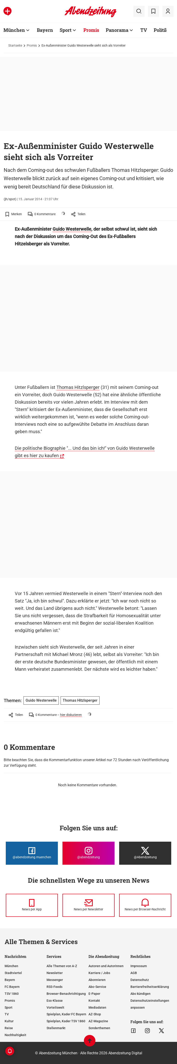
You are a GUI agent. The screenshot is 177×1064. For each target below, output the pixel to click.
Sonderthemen (99, 1028)
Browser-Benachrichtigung (66, 993)
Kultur (9, 1021)
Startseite (15, 45)
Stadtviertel (13, 973)
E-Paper (94, 993)
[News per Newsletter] (88, 905)
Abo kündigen (140, 993)
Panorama (117, 30)
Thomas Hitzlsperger (78, 387)
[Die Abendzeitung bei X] (145, 853)
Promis (91, 30)
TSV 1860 (12, 993)
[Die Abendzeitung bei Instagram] (88, 853)
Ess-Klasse (55, 1000)
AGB (133, 973)
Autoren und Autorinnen (106, 966)
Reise (9, 1028)
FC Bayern (12, 987)
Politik (161, 30)
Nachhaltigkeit (15, 1035)
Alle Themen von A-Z (62, 966)
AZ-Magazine (98, 1021)
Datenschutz (139, 980)
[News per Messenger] (32, 905)
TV (143, 30)
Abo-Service (97, 987)
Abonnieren (97, 980)
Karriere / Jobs (99, 973)
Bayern (45, 30)
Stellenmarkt (56, 1028)
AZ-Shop (94, 1014)
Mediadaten (97, 1007)
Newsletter (55, 973)
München (14, 30)
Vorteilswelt (55, 1007)
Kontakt (94, 1000)
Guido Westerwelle (72, 229)
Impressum (138, 966)
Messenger (55, 980)
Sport (65, 30)
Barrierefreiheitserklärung (149, 987)
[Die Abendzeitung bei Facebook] (32, 853)
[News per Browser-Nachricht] (145, 905)
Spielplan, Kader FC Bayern (66, 1014)
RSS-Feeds (54, 987)
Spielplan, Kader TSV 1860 (66, 1021)
